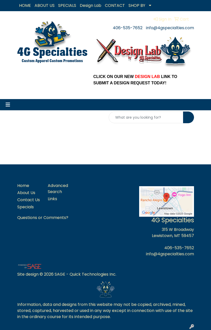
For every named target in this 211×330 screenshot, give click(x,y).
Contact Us (28, 200)
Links (52, 199)
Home (23, 185)
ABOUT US (45, 5)
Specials (25, 207)
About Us (26, 193)
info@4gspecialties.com (170, 28)
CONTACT (115, 5)
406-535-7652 (127, 28)
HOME (25, 5)
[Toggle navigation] (8, 104)
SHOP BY (136, 5)
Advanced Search (58, 189)
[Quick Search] (146, 117)
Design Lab (90, 5)
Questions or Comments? (42, 218)
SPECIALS (67, 5)
